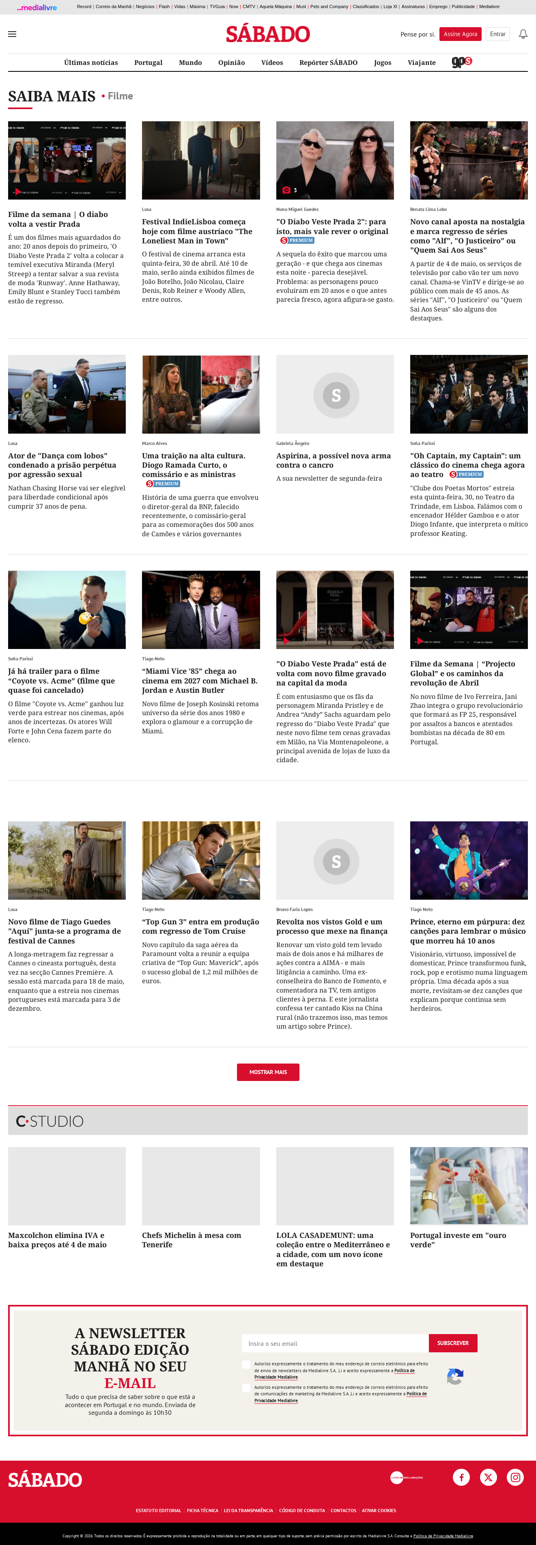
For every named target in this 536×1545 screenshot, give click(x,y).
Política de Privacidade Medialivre (443, 1536)
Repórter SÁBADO (328, 62)
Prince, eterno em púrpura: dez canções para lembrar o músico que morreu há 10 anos (468, 931)
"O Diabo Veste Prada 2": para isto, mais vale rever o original (332, 226)
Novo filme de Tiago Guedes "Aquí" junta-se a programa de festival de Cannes (64, 931)
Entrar (498, 34)
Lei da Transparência (248, 1510)
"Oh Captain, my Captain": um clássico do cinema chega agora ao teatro (467, 465)
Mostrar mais (268, 1072)
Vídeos (272, 62)
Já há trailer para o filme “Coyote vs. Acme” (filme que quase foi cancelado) (61, 680)
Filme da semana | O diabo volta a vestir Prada (58, 218)
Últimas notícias (91, 62)
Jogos (383, 62)
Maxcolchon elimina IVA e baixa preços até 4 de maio (57, 1239)
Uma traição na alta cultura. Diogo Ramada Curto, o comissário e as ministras (193, 465)
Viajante (422, 62)
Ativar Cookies (379, 1510)
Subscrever (453, 1343)
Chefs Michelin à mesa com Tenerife (191, 1239)
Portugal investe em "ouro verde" (458, 1239)
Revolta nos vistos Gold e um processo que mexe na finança (332, 926)
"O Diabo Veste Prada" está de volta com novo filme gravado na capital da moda (331, 673)
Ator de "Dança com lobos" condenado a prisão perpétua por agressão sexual (62, 465)
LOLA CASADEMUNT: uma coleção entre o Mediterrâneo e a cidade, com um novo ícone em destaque (333, 1249)
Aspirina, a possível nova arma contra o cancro (333, 460)
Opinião (231, 62)
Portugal (148, 62)
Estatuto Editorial (158, 1510)
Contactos (343, 1510)
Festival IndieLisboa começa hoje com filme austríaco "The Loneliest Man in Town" (197, 231)
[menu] (12, 34)
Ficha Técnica (202, 1510)
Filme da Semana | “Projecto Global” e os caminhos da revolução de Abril (462, 673)
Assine (460, 34)
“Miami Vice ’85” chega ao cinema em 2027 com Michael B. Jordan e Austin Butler (200, 680)
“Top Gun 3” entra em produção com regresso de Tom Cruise (200, 926)
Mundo (190, 62)
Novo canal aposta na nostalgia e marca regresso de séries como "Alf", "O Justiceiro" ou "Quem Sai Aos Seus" (467, 236)
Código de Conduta (302, 1510)
